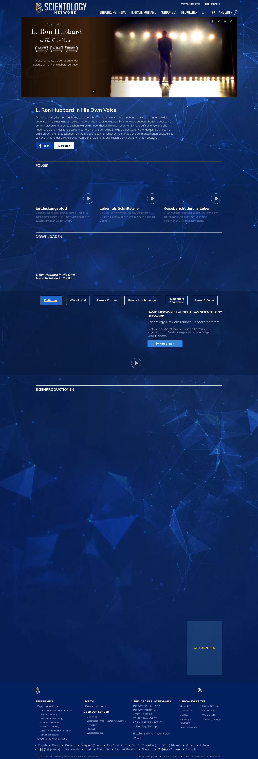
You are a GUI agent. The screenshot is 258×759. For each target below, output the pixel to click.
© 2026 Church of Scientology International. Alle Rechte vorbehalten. (67, 754)
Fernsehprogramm (96, 704)
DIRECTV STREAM (144, 708)
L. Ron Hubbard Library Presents (55, 728)
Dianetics (183, 713)
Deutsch (70, 743)
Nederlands (72, 747)
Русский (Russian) (126, 747)
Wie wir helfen (209, 713)
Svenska (147, 747)
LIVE (123, 12)
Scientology (185, 703)
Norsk (88, 747)
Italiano (204, 743)
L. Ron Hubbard (186, 708)
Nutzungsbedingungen (147, 754)
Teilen (44, 146)
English (42, 743)
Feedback (91, 726)
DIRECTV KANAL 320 (146, 704)
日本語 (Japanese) (49, 747)
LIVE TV (89, 699)
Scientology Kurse (210, 703)
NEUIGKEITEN (189, 12)
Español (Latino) (116, 743)
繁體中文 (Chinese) (169, 747)
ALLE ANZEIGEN (204, 648)
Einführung (92, 714)
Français (191, 747)
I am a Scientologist (49, 732)
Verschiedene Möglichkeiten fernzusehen (106, 718)
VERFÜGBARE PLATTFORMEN (151, 699)
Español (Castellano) (144, 743)
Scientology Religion (212, 717)
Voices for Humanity (49, 724)
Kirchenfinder (208, 708)
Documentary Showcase (52, 736)
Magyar (190, 743)
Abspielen (164, 344)
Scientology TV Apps (145, 724)
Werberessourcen (95, 730)
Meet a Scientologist (49, 720)
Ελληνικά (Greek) (91, 743)
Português (103, 747)
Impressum (215, 754)
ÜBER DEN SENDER (96, 709)
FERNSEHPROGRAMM (144, 12)
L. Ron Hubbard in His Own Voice (56, 708)
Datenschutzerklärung (194, 754)
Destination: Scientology (51, 716)
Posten (64, 145)
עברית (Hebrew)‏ (170, 743)
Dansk (56, 743)
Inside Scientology (48, 712)
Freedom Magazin (188, 725)
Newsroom (92, 722)
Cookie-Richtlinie (170, 754)
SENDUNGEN (169, 12)
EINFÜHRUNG (108, 12)
